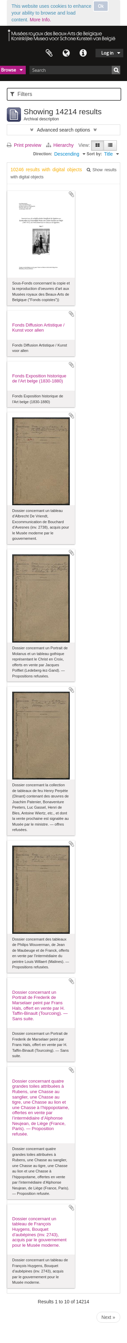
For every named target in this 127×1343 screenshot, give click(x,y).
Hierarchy (60, 145)
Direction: (42, 154)
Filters (21, 94)
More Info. (40, 19)
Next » (108, 1317)
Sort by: (94, 154)
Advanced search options (63, 130)
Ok (101, 6)
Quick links (83, 53)
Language (66, 53)
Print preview (24, 145)
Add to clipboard (71, 194)
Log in (107, 53)
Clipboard (49, 53)
